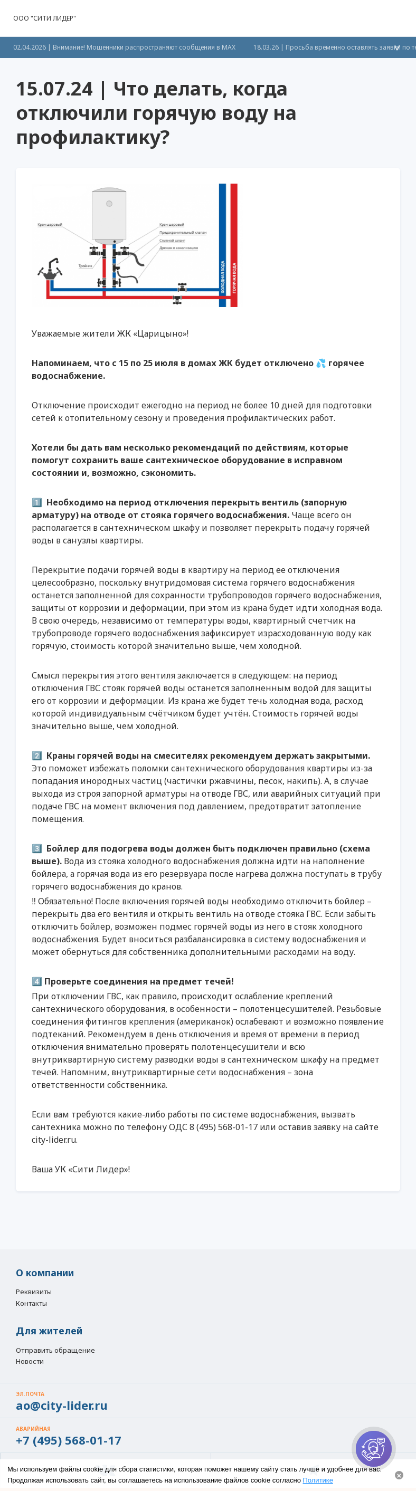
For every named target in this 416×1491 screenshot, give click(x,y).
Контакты (31, 1303)
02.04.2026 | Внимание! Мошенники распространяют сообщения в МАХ (124, 47)
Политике (318, 1480)
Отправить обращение (55, 1350)
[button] (396, 18)
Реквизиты (34, 1292)
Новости (30, 1362)
